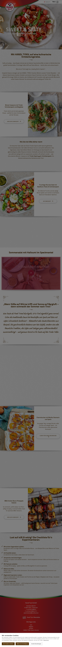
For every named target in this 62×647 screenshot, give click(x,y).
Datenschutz (46, 640)
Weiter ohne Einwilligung (22, 643)
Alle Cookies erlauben (8, 643)
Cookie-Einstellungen (36, 643)
